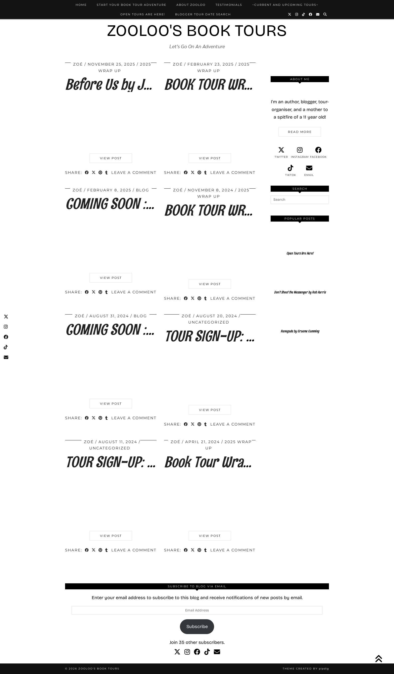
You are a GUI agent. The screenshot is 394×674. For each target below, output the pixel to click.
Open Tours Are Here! (142, 14)
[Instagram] (297, 14)
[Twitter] (290, 14)
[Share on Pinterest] (100, 173)
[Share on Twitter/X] (93, 173)
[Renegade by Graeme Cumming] (300, 320)
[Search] (325, 14)
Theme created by (306, 668)
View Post (111, 158)
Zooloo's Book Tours (197, 30)
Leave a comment (134, 172)
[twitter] (281, 152)
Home (81, 5)
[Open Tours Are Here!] (300, 243)
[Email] (318, 14)
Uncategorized (208, 322)
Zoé (78, 64)
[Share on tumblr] (106, 173)
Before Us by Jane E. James (138, 84)
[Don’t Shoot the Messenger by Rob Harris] (300, 281)
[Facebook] (311, 14)
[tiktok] (290, 170)
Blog (142, 190)
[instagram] (299, 152)
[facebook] (318, 152)
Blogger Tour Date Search (203, 14)
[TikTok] (303, 14)
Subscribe (197, 626)
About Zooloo (191, 5)
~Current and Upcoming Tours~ (285, 5)
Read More (300, 132)
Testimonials (229, 5)
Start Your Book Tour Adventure (131, 5)
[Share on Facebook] (87, 173)
